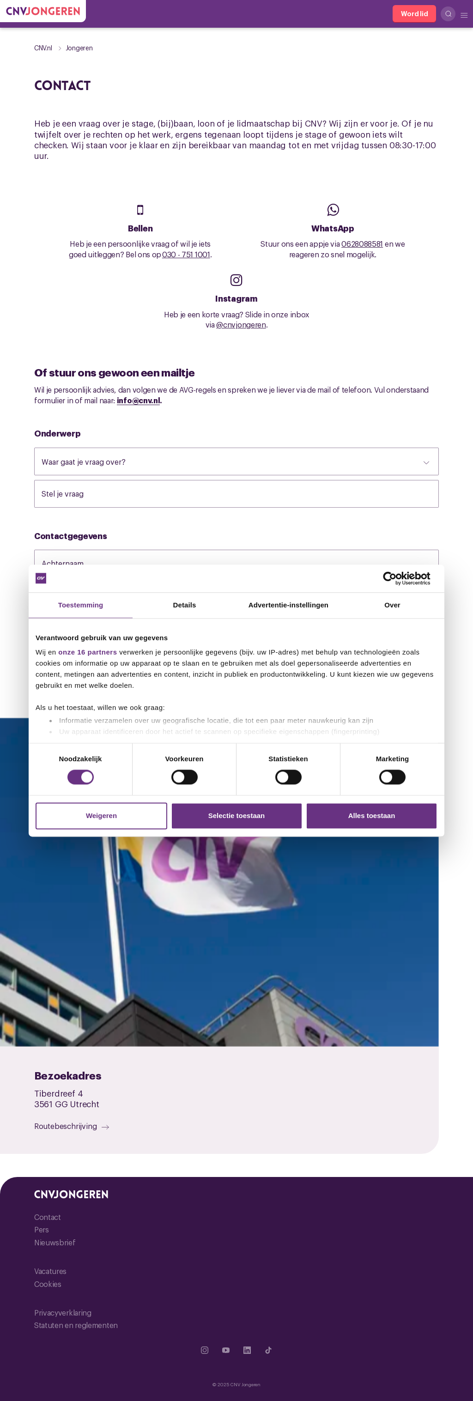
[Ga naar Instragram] (204, 1350)
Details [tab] (184, 605)
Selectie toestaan (236, 815)
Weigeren (101, 815)
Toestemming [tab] (80, 605)
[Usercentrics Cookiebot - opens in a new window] (397, 578)
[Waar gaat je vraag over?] (236, 461)
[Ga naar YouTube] (226, 1350)
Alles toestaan (371, 815)
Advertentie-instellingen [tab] (288, 605)
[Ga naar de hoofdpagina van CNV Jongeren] (43, 11)
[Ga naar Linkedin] (247, 1350)
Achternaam (72, 563)
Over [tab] (392, 605)
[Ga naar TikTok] (268, 1350)
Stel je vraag (72, 493)
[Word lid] (414, 14)
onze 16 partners (87, 652)
